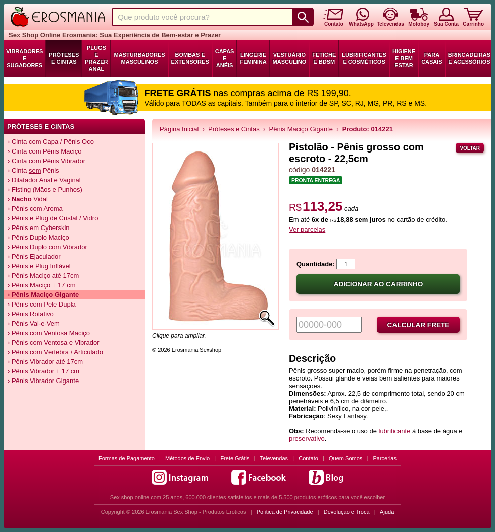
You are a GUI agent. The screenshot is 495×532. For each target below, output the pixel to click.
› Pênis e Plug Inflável (39, 266)
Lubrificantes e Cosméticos (364, 58)
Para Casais (431, 58)
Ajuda (387, 512)
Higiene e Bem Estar (403, 58)
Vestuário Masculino (290, 58)
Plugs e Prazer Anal (96, 58)
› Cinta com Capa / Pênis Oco (51, 141)
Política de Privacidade (285, 512)
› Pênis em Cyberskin (39, 228)
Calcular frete (418, 325)
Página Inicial (179, 129)
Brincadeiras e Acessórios (469, 58)
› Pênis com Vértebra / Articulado (55, 352)
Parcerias (385, 458)
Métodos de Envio (187, 458)
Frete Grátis (234, 458)
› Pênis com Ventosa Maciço (49, 333)
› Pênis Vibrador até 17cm (45, 361)
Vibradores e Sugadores (24, 58)
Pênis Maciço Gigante (301, 129)
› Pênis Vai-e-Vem (34, 323)
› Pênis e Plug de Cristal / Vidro (53, 218)
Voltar (470, 148)
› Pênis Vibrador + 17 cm (43, 371)
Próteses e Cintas (64, 58)
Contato (308, 458)
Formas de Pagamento (126, 458)
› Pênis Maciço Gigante (43, 294)
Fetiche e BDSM (324, 58)
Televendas (274, 458)
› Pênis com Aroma (35, 208)
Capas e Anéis (224, 58)
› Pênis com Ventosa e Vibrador (54, 342)
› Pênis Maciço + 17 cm (41, 285)
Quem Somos (345, 458)
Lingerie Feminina (253, 58)
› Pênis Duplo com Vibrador (47, 247)
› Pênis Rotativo (31, 314)
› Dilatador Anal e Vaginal (44, 180)
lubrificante (395, 431)
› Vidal (28, 199)
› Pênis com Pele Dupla (42, 304)
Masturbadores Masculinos (139, 58)
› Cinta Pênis (33, 170)
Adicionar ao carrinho (378, 284)
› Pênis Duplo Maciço (38, 237)
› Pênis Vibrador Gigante (43, 381)
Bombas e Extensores (190, 58)
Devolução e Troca (347, 512)
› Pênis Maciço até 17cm (43, 275)
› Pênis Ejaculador (34, 256)
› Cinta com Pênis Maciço (44, 151)
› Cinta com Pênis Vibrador (46, 161)
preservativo (307, 438)
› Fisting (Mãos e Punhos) (45, 189)
